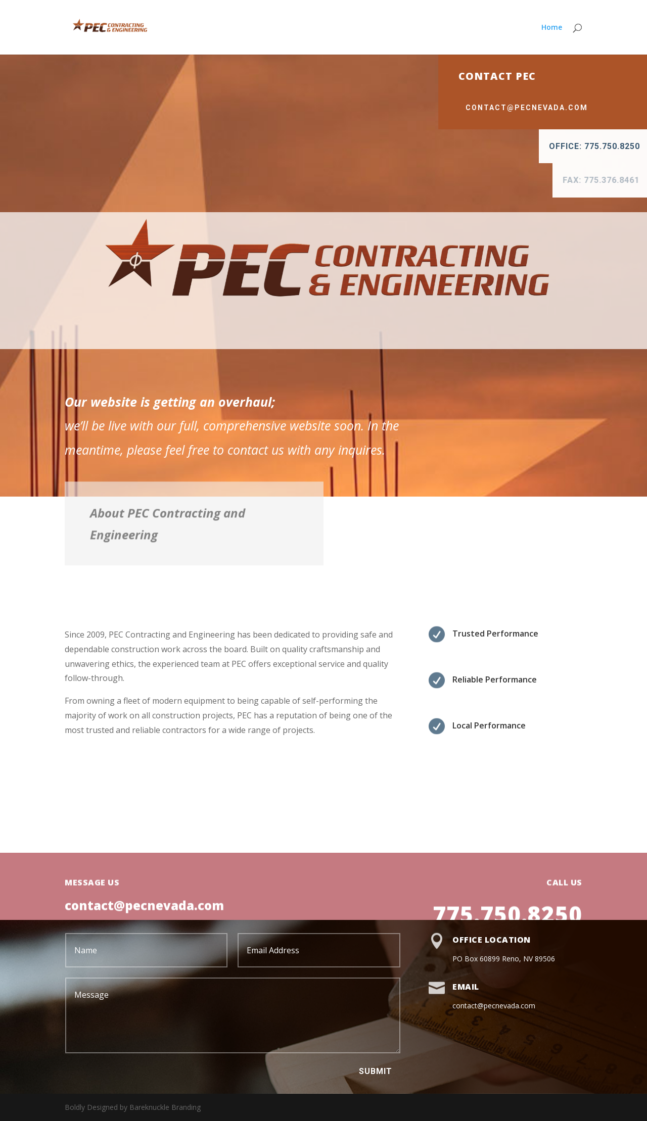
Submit (375, 1071)
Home (551, 28)
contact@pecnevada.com (565, 108)
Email (465, 986)
